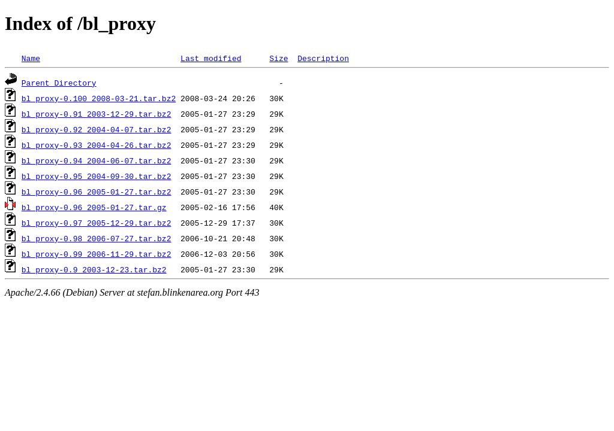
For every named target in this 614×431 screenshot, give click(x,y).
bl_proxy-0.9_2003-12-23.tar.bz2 (94, 269)
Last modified (210, 58)
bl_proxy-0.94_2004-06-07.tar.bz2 (96, 160)
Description (323, 58)
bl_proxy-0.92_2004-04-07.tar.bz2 (96, 129)
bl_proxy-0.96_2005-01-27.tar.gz (94, 207)
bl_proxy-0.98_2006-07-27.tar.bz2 (96, 238)
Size (278, 58)
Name (31, 58)
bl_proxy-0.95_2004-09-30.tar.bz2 (96, 176)
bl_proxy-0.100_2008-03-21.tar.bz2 (99, 98)
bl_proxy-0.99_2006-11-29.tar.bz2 (96, 253)
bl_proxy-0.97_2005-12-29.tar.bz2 (96, 222)
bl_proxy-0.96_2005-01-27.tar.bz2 (96, 191)
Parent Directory (59, 82)
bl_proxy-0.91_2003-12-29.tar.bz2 (96, 113)
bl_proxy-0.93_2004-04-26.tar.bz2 (96, 144)
